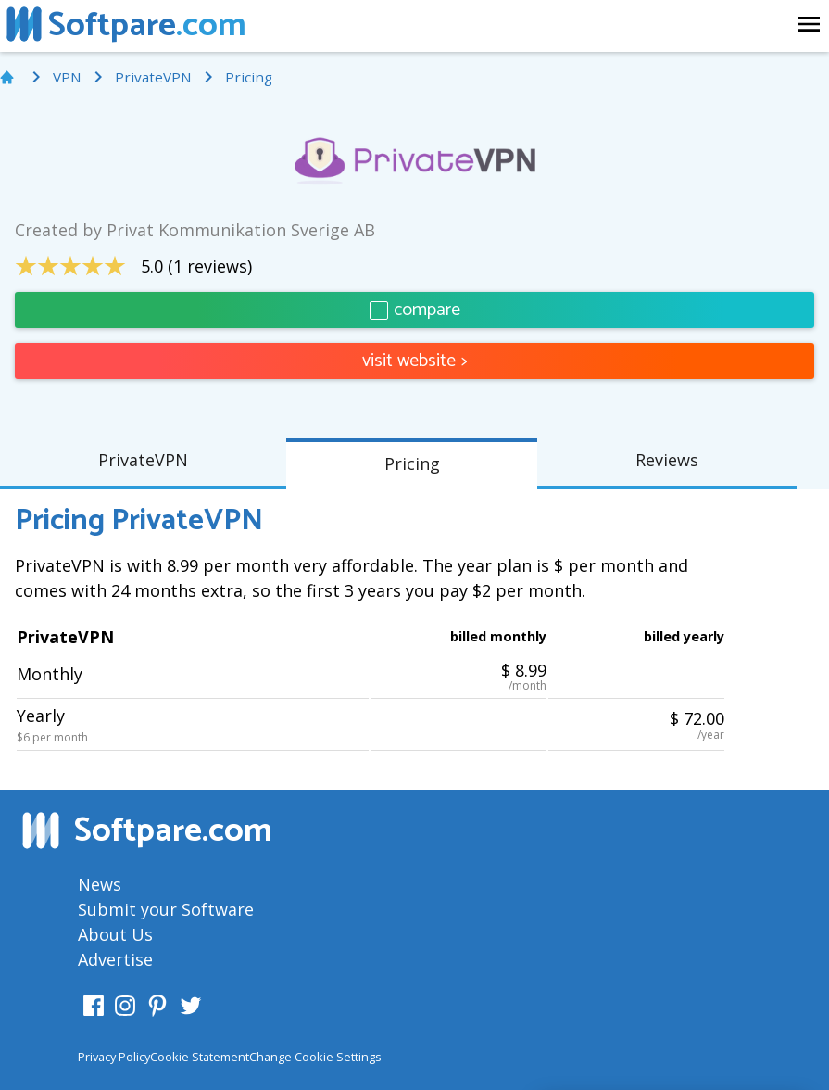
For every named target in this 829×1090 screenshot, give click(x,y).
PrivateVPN (143, 460)
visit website (415, 361)
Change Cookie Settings (315, 1056)
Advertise (115, 959)
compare (415, 310)
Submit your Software (166, 909)
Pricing (412, 463)
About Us (115, 934)
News (99, 884)
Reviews (666, 460)
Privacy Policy (114, 1056)
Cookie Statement (199, 1056)
